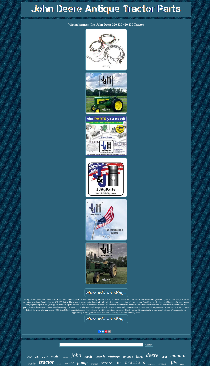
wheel (45, 357)
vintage (114, 356)
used (29, 356)
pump (82, 362)
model (55, 356)
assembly (151, 364)
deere (152, 355)
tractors (135, 362)
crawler (32, 363)
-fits (173, 362)
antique (128, 356)
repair (88, 356)
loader (182, 364)
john (76, 355)
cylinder (94, 364)
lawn (139, 356)
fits (118, 362)
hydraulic (162, 364)
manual (178, 355)
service (106, 363)
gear (59, 364)
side (37, 357)
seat (164, 356)
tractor (46, 362)
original (65, 357)
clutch (100, 356)
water (69, 363)
